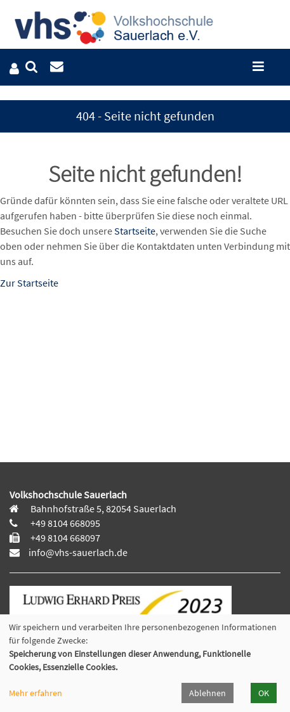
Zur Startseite (29, 282)
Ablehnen (207, 693)
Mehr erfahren (35, 693)
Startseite (134, 230)
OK (263, 693)
